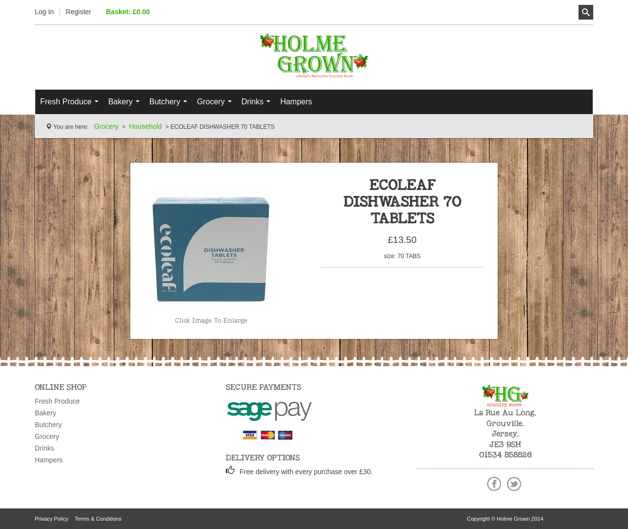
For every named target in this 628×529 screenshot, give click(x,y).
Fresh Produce (71, 104)
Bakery (126, 104)
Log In (44, 12)
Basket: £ (128, 12)
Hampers (296, 101)
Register (78, 12)
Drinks (258, 104)
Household (145, 126)
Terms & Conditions (98, 519)
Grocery (216, 104)
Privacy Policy (51, 519)
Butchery (170, 104)
